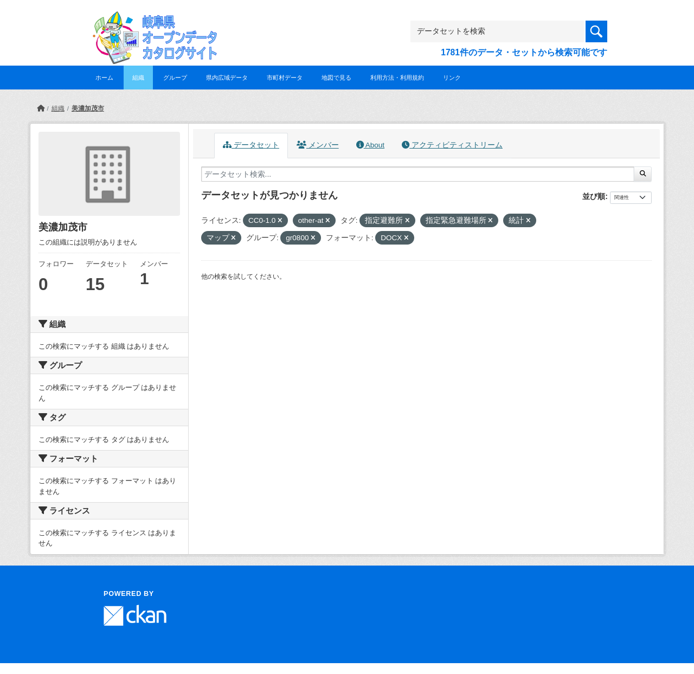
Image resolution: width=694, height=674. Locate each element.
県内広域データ (227, 77)
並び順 (593, 196)
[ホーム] (40, 108)
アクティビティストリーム (452, 145)
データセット (251, 145)
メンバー (318, 145)
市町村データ (285, 77)
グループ (175, 77)
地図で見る (336, 77)
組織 (138, 77)
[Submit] (643, 174)
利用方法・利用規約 (397, 77)
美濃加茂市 (88, 108)
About (370, 145)
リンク (452, 77)
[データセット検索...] (417, 174)
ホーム (104, 77)
